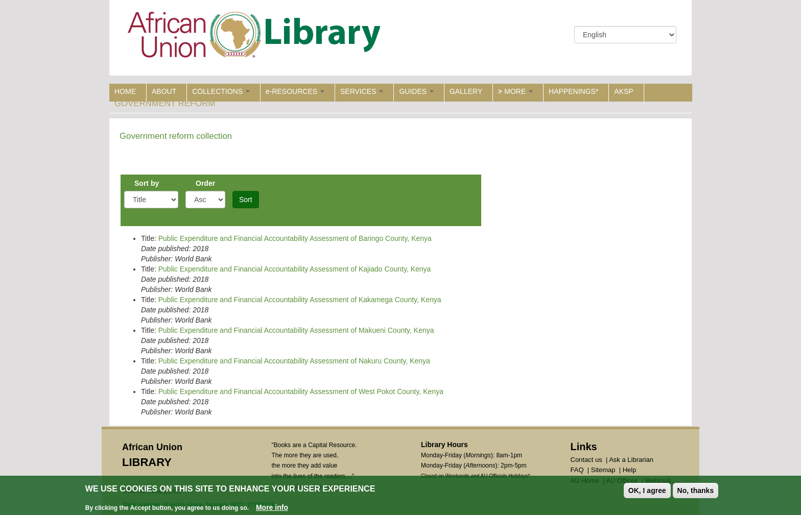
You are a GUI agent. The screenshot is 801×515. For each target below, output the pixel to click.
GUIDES (416, 91)
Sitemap (603, 470)
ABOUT (164, 91)
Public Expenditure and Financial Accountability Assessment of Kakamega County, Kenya (299, 300)
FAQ (577, 470)
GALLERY (466, 91)
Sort (245, 199)
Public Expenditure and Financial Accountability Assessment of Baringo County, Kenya (295, 238)
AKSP (623, 91)
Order (205, 183)
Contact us (586, 459)
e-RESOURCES (295, 91)
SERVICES (361, 91)
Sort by (146, 183)
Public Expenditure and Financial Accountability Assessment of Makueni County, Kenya (296, 330)
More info (272, 507)
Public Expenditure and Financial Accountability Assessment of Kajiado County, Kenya (294, 269)
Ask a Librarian (631, 459)
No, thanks (695, 490)
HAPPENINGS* (573, 91)
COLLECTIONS (221, 91)
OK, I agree (647, 490)
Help (630, 470)
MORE (515, 91)
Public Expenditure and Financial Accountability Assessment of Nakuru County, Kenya (294, 361)
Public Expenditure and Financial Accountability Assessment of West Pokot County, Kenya (300, 391)
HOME (125, 91)
